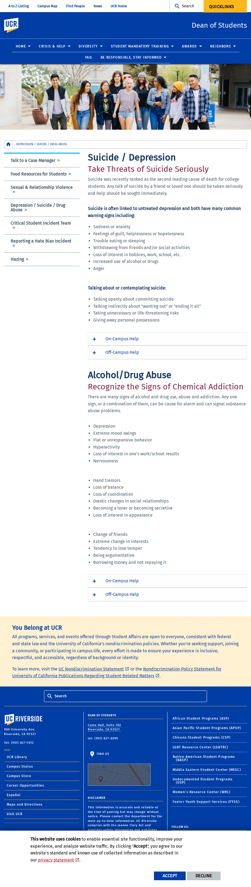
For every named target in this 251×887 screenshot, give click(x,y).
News (98, 6)
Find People (75, 6)
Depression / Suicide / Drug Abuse (38, 208)
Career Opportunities (25, 786)
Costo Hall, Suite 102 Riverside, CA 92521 (104, 728)
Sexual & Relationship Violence (42, 187)
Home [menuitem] (21, 47)
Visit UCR (14, 814)
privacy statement (56, 860)
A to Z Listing (18, 6)
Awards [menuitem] (189, 47)
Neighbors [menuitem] (220, 47)
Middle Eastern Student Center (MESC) (207, 770)
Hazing (17, 259)
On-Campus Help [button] (122, 339)
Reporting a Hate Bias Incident (41, 241)
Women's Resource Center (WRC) (201, 792)
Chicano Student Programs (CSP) (201, 738)
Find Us (119, 769)
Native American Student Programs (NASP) (204, 758)
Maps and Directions (25, 805)
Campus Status (20, 767)
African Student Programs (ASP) (201, 719)
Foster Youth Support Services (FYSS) (206, 802)
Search (188, 6)
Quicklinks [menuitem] (221, 6)
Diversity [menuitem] (88, 47)
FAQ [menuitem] (88, 58)
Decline (203, 875)
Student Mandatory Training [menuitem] (140, 47)
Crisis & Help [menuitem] (52, 47)
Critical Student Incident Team (41, 223)
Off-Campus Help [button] (122, 352)
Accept (170, 875)
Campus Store (19, 776)
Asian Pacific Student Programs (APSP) (207, 728)
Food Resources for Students (38, 174)
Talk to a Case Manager (33, 160)
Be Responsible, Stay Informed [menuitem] (131, 58)
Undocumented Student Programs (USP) (203, 781)
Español (14, 795)
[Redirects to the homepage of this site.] (8, 144)
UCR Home (119, 6)
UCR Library (17, 757)
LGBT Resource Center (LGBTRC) (200, 747)
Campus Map (47, 6)
